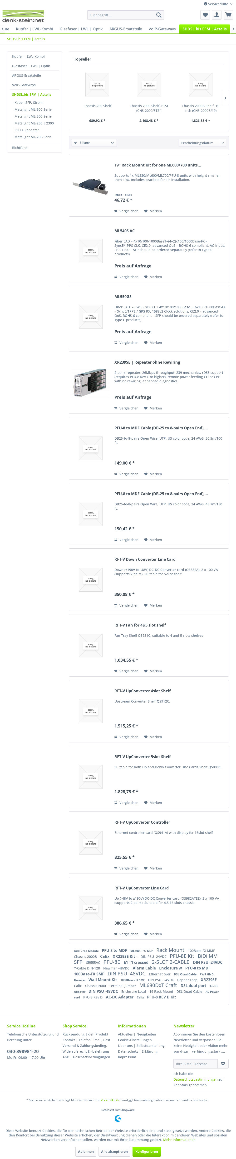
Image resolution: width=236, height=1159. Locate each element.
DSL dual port (194, 985)
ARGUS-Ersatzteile (26, 75)
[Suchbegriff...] (125, 15)
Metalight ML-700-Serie (33, 137)
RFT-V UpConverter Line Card (141, 888)
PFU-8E (112, 962)
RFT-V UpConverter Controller (142, 822)
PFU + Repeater (27, 130)
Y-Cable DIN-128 (87, 968)
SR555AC (93, 962)
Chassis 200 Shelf (97, 106)
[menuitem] (125, 15)
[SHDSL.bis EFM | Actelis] (204, 28)
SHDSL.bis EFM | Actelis (31, 94)
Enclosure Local (134, 991)
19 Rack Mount (161, 991)
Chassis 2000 (96, 985)
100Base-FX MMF (201, 950)
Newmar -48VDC (116, 968)
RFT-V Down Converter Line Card (145, 559)
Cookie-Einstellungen (135, 1040)
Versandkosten (111, 1100)
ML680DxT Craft (158, 985)
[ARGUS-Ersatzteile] (125, 28)
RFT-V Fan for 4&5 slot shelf (140, 625)
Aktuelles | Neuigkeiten (137, 1034)
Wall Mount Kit (103, 979)
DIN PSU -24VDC (154, 956)
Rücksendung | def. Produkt (85, 1034)
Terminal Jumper (123, 985)
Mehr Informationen (179, 1139)
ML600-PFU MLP (142, 951)
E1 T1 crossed (136, 962)
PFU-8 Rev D (93, 997)
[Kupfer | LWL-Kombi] (34, 28)
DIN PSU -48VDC (127, 973)
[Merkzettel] (205, 15)
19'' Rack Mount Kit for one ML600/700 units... (157, 165)
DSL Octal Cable (185, 974)
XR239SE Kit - (125, 956)
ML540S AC (124, 230)
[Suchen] (159, 15)
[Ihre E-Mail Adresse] (195, 1064)
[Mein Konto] (216, 15)
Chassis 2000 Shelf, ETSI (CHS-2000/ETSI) (149, 108)
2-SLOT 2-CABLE (171, 962)
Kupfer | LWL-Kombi (28, 56)
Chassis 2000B (86, 956)
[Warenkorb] (228, 15)
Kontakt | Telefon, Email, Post (86, 1040)
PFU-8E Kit (182, 956)
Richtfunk (20, 147)
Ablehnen (86, 1151)
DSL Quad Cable (190, 991)
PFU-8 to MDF (115, 950)
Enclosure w (171, 968)
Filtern (82, 142)
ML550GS (123, 296)
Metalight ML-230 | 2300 (34, 123)
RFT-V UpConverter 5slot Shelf (142, 756)
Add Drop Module (86, 951)
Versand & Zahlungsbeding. (85, 1045)
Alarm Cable (145, 968)
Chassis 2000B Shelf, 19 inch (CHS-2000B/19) (200, 108)
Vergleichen (126, 211)
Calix (105, 956)
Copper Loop (187, 980)
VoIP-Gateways (24, 85)
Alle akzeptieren (114, 1151)
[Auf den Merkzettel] (153, 211)
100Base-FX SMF (89, 974)
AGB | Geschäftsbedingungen (86, 1057)
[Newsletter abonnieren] (223, 1064)
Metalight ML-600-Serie (33, 109)
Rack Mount (171, 950)
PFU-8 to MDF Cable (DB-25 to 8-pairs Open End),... (161, 428)
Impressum (127, 1057)
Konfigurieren (146, 1151)
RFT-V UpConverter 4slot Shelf (142, 691)
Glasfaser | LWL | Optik (31, 66)
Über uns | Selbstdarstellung (141, 1045)
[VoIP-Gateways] (162, 28)
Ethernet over (160, 974)
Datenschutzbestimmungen (195, 1079)
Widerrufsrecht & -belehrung (86, 1051)
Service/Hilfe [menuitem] (216, 4)
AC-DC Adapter (120, 997)
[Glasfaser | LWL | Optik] (81, 28)
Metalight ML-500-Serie (33, 116)
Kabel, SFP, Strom (29, 102)
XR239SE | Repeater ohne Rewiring (147, 362)
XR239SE (209, 979)
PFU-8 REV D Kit (161, 997)
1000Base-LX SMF (133, 980)
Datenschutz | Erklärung (137, 1051)
